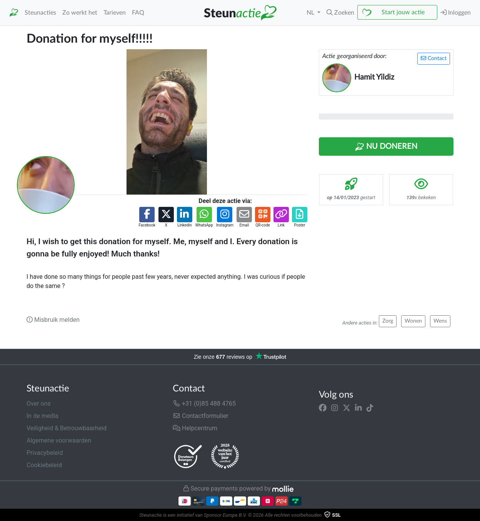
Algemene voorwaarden (59, 440)
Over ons (39, 403)
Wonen (413, 321)
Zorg (387, 321)
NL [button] (311, 13)
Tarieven (114, 13)
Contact (434, 58)
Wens (440, 321)
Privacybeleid (45, 452)
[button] (340, 12)
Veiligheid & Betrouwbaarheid (67, 428)
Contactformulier (200, 415)
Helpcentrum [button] (195, 428)
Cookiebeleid (44, 465)
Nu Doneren (386, 146)
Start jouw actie (403, 12)
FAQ (138, 13)
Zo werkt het (79, 13)
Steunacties (40, 13)
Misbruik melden (53, 319)
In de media (42, 415)
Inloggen (455, 12)
